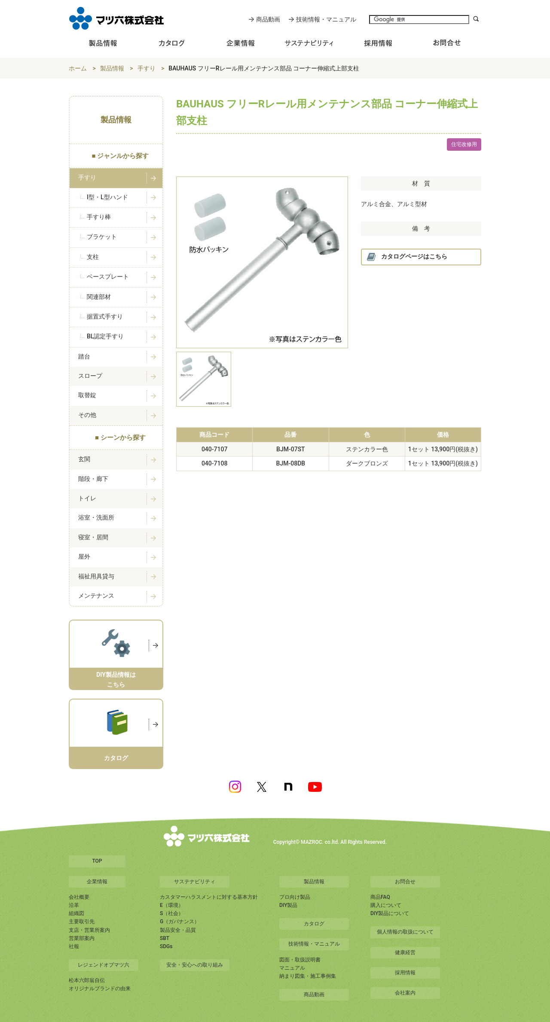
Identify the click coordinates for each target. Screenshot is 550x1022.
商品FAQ (380, 897)
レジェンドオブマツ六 (103, 965)
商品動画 (268, 19)
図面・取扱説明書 (300, 960)
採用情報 (405, 973)
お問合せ (405, 882)
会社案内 (405, 993)
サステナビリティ (194, 882)
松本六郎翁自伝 (87, 980)
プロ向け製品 (294, 897)
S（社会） (171, 913)
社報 (74, 946)
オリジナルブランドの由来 (100, 988)
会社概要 (79, 897)
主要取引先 (82, 922)
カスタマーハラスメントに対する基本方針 (209, 897)
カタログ (314, 924)
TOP (97, 861)
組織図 (76, 913)
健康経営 (405, 952)
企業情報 (97, 882)
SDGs (166, 946)
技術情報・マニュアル (326, 19)
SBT (164, 938)
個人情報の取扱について (405, 932)
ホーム (78, 68)
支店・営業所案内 (89, 930)
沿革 (74, 905)
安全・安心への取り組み (194, 965)
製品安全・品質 (178, 930)
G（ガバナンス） (179, 922)
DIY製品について (389, 913)
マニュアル (292, 968)
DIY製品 (288, 905)
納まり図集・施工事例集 (307, 976)
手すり (147, 68)
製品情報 (112, 68)
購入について (385, 905)
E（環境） (171, 905)
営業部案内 (82, 938)
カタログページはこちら (406, 257)
